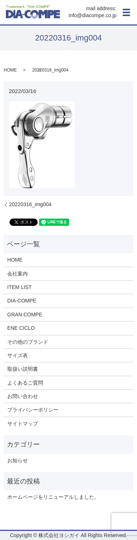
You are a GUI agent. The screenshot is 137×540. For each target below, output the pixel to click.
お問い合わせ (22, 396)
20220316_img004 (30, 204)
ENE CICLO (21, 328)
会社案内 (17, 274)
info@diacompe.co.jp (93, 16)
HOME (10, 70)
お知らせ (17, 460)
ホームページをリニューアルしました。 (53, 497)
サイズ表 (17, 355)
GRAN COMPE (24, 314)
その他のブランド (27, 342)
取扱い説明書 (22, 369)
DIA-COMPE (21, 301)
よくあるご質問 (25, 383)
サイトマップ (22, 424)
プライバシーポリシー (32, 410)
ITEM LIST (19, 287)
